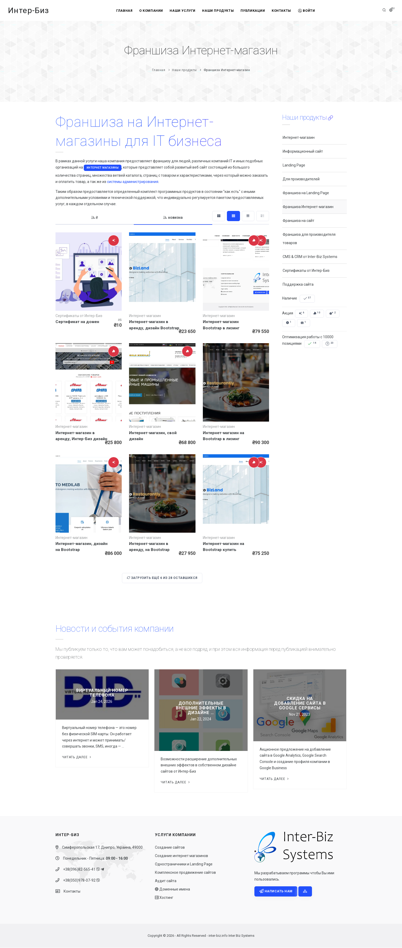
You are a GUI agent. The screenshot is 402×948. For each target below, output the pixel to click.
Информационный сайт (303, 151)
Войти (310, 11)
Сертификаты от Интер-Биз (306, 270)
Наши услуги (181, 11)
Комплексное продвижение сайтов (185, 873)
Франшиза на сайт (298, 221)
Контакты (283, 11)
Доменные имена (172, 889)
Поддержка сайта (298, 284)
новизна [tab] (172, 217)
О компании (149, 11)
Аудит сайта (165, 881)
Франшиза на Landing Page (306, 193)
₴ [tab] (94, 217)
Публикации (254, 11)
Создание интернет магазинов (181, 856)
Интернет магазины (103, 167)
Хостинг (164, 898)
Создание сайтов (170, 848)
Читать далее (77, 757)
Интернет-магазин (299, 137)
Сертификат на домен (77, 321)
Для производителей (301, 179)
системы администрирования (132, 182)
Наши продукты (218, 11)
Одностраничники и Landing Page (184, 864)
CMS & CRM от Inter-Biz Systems (310, 257)
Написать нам (276, 892)
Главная (121, 11)
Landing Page (294, 165)
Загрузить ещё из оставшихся (162, 578)
